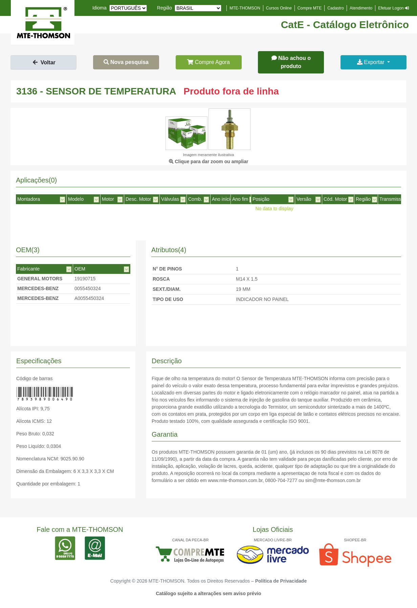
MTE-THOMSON (244, 8)
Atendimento (361, 8)
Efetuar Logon (393, 8)
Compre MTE (310, 8)
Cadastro (335, 8)
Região (164, 7)
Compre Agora (208, 62)
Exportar (371, 62)
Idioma (99, 7)
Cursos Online (279, 8)
